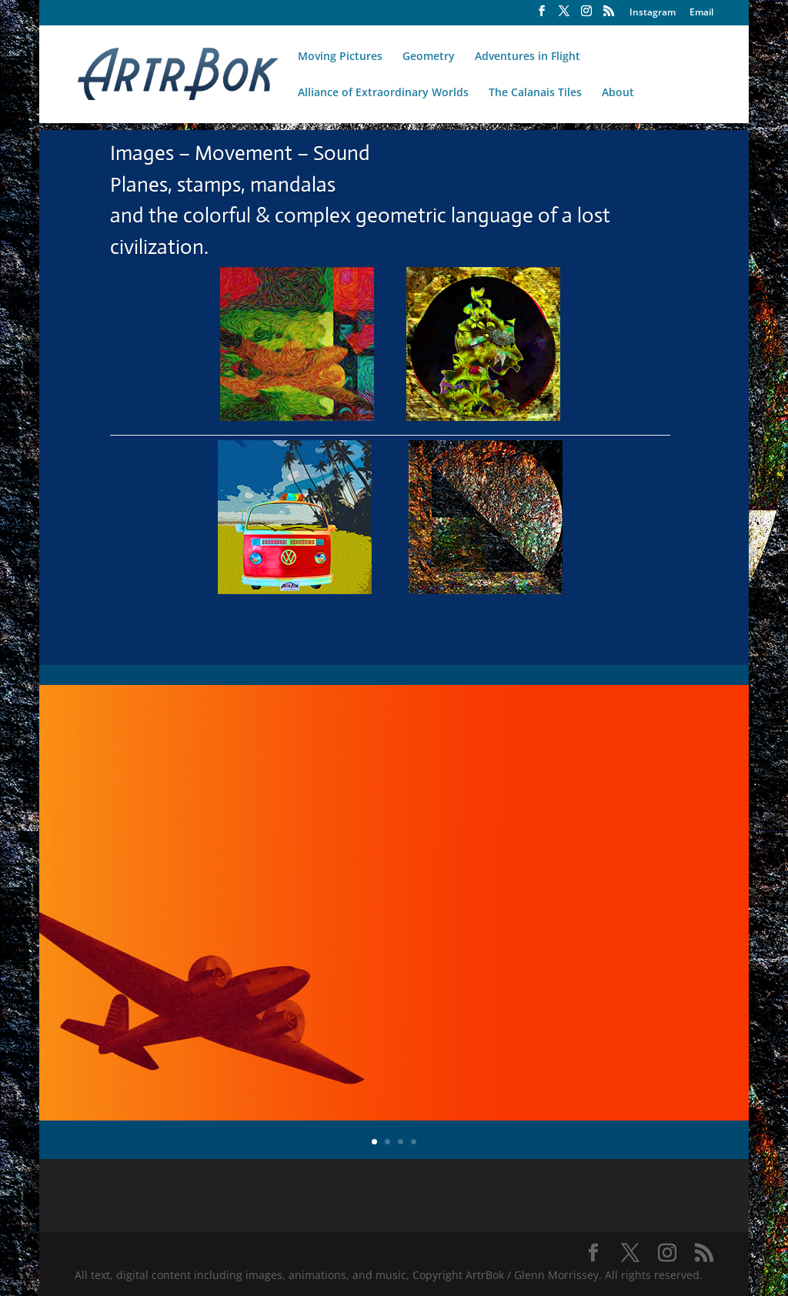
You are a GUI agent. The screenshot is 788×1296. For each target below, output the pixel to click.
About (618, 93)
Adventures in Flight (527, 57)
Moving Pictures (340, 57)
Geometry (428, 57)
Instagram (652, 13)
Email (701, 13)
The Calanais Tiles (535, 93)
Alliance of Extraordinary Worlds (383, 93)
